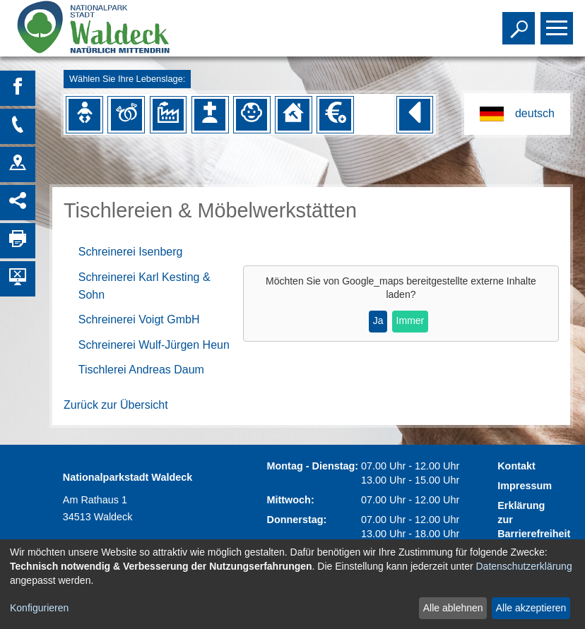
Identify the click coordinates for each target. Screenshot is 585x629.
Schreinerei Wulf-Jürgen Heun (154, 345)
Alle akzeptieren (531, 607)
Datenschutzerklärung (524, 566)
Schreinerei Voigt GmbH (139, 319)
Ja (378, 320)
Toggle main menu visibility (558, 22)
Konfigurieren (39, 607)
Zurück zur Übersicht (116, 405)
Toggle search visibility (520, 22)
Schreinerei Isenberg (130, 252)
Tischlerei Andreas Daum (141, 370)
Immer (410, 320)
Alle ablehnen (453, 607)
